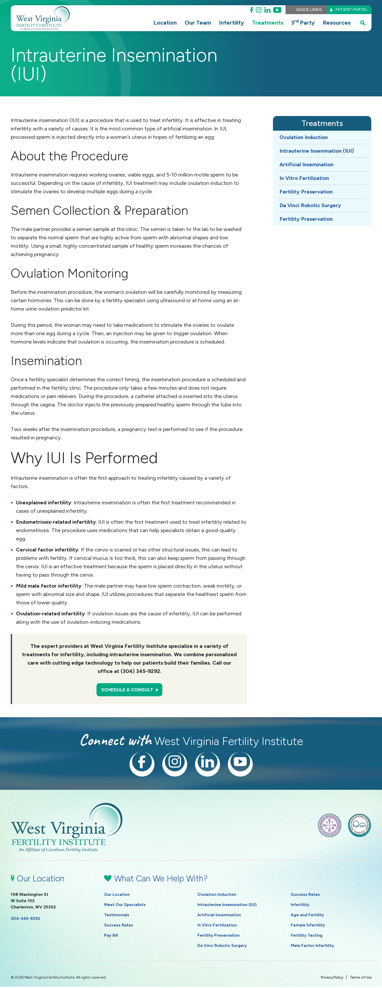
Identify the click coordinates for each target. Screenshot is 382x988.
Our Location (117, 895)
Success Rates (118, 926)
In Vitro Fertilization (304, 178)
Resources (337, 22)
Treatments (267, 22)
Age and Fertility (307, 916)
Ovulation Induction (303, 137)
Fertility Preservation (306, 192)
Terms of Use (361, 978)
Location (165, 22)
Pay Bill (111, 936)
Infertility (231, 22)
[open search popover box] (362, 23)
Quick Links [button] (303, 9)
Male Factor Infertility (313, 946)
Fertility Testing (307, 936)
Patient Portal (349, 9)
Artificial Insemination (306, 164)
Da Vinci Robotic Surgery (310, 205)
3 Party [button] (303, 22)
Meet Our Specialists (125, 905)
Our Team (198, 22)
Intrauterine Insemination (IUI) (316, 151)
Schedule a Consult (127, 690)
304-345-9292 (25, 919)
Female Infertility (308, 926)
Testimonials (117, 916)
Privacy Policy (332, 978)
